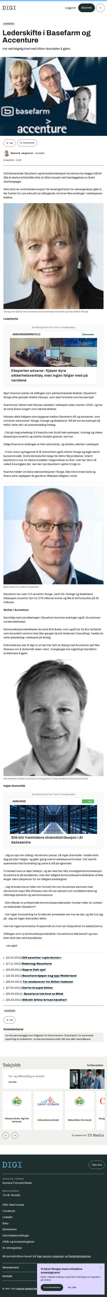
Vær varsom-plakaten (50, 1256)
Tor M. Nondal (11, 1195)
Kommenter (27, 143)
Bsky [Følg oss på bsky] (5, 1223)
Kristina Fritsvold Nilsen (17, 1182)
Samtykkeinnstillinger (15, 1235)
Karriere (9, 24)
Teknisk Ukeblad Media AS (30, 1289)
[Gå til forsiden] (9, 7)
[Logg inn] (70, 8)
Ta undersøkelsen (52, 1287)
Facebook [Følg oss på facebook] (8, 1211)
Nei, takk (72, 1287)
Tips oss (96, 1164)
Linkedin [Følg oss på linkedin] (7, 1217)
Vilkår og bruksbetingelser (18, 1241)
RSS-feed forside (13, 1204)
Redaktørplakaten (79, 1256)
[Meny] (100, 8)
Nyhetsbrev (9, 1229)
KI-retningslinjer (12, 1247)
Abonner (86, 7)
